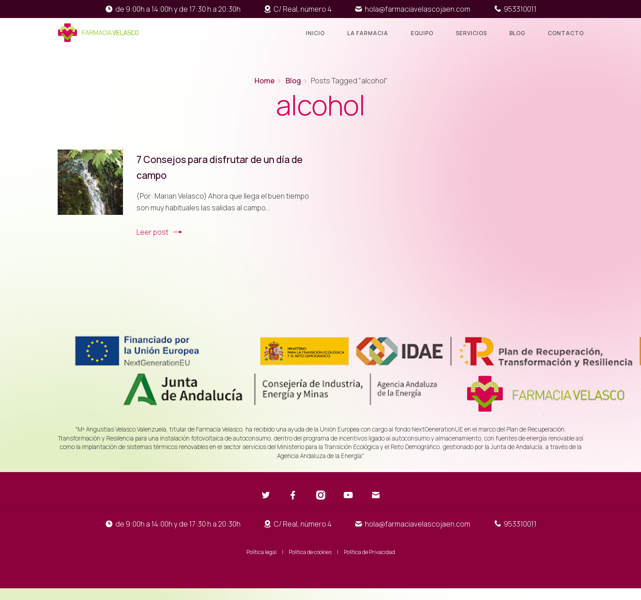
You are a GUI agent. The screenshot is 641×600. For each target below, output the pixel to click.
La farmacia (367, 33)
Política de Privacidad (369, 552)
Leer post (152, 232)
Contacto (566, 33)
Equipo (422, 33)
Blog (517, 33)
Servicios (471, 33)
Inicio (315, 33)
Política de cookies (310, 552)
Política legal (261, 552)
